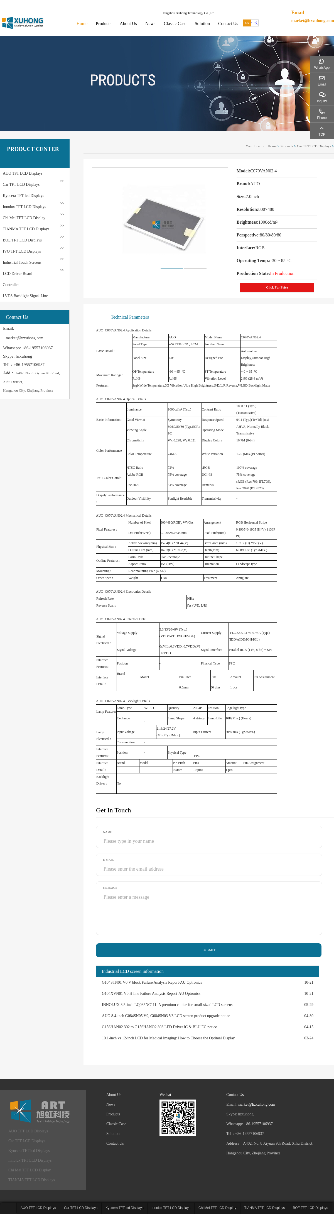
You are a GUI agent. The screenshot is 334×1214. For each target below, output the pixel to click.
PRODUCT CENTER (33, 149)
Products (103, 23)
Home (82, 23)
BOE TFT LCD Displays (22, 240)
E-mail (108, 859)
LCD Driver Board (17, 274)
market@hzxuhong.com (312, 20)
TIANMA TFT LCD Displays (26, 229)
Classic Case (175, 23)
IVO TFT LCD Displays (22, 251)
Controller (11, 285)
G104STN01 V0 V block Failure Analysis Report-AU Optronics (152, 982)
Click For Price (277, 287)
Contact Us (228, 23)
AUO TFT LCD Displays (22, 173)
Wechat (165, 1095)
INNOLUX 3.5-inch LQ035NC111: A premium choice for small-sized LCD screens (167, 1005)
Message (110, 887)
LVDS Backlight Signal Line (25, 296)
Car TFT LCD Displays (21, 184)
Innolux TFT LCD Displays (24, 207)
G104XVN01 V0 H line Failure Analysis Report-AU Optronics (151, 993)
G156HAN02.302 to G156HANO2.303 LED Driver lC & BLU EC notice (159, 1027)
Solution (202, 23)
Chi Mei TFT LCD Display (24, 218)
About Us (128, 23)
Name (107, 832)
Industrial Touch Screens (22, 262)
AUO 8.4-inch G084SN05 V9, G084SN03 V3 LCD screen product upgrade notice (166, 1016)
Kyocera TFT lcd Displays (23, 196)
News (150, 23)
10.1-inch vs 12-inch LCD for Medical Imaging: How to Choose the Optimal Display (168, 1038)
